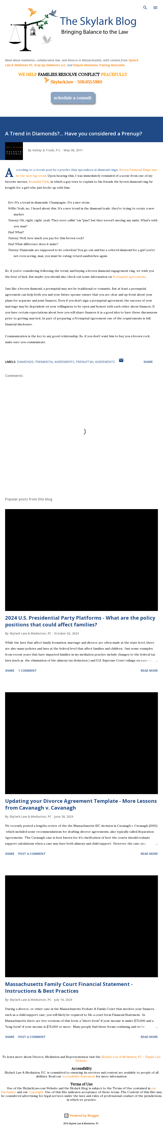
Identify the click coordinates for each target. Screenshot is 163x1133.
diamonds (25, 362)
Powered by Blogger (81, 1115)
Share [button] (148, 362)
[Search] (145, 7)
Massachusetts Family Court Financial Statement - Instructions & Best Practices (69, 987)
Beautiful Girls (39, 182)
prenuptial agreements (95, 362)
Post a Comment (32, 854)
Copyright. (36, 1092)
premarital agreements (54, 362)
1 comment (27, 670)
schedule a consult (72, 97)
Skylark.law (58, 81)
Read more (149, 670)
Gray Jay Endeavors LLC (50, 65)
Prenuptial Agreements (129, 277)
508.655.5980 (89, 81)
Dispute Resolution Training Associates (99, 65)
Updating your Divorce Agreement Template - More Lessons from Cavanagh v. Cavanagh (81, 804)
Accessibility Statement (78, 1076)
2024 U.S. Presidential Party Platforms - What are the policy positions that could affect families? (80, 621)
